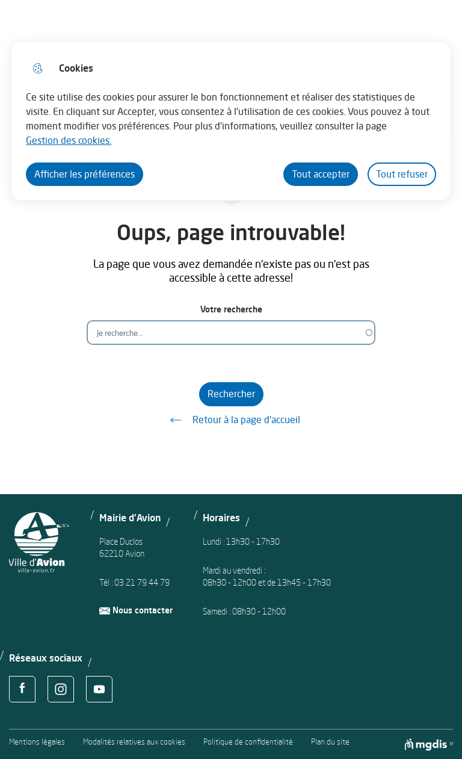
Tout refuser (402, 174)
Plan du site (330, 741)
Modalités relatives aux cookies (134, 741)
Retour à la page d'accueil (231, 420)
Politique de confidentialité (248, 741)
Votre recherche (231, 309)
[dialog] (231, 121)
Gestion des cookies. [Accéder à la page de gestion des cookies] (68, 140)
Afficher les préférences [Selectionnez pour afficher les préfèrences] (84, 174)
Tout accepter (321, 174)
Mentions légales (37, 741)
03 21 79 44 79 (142, 582)
